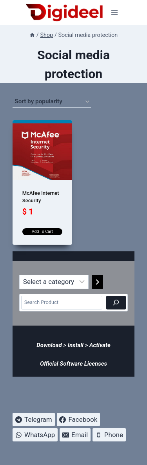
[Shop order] (52, 102)
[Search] (116, 302)
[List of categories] (54, 282)
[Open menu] (114, 12)
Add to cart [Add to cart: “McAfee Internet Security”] (42, 231)
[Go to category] (97, 282)
